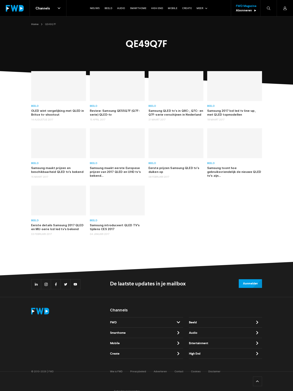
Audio (193, 333)
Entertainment (198, 343)
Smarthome (118, 333)
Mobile (115, 343)
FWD (113, 322)
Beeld (35, 106)
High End (195, 353)
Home (34, 24)
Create (114, 353)
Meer (200, 8)
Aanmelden (250, 283)
